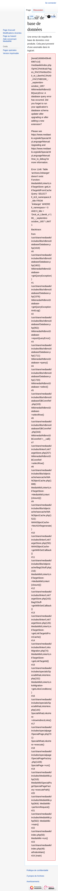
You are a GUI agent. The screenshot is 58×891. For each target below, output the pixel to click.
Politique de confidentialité (37, 870)
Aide (53, 16)
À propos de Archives (35, 876)
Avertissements (33, 881)
